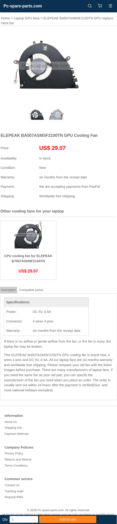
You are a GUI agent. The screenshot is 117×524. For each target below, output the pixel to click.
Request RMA (14, 497)
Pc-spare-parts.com (22, 6)
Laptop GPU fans (26, 18)
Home (5, 18)
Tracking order (14, 491)
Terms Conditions (16, 465)
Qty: (6, 519)
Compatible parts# (31, 290)
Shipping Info (13, 427)
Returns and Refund (18, 459)
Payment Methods (17, 433)
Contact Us (12, 485)
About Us (11, 422)
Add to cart (68, 519)
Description (8, 290)
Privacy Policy (14, 453)
